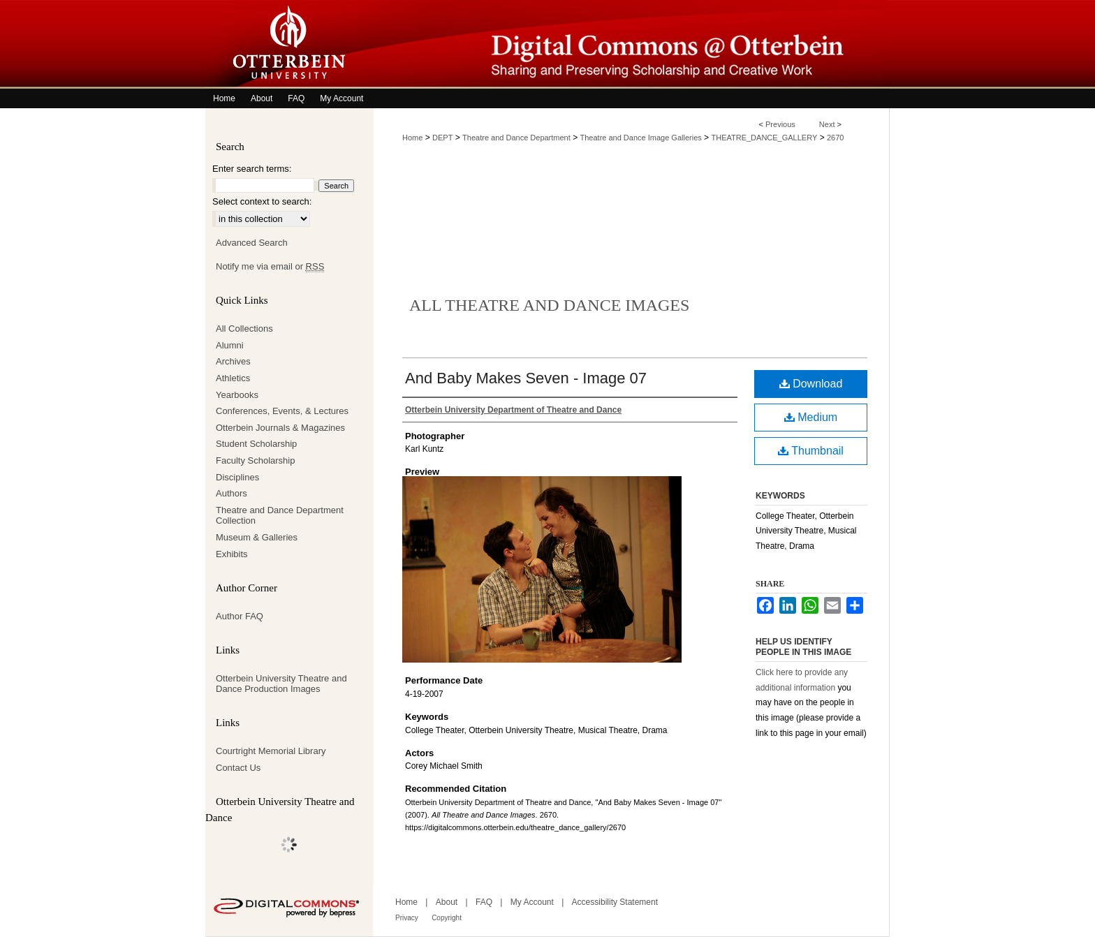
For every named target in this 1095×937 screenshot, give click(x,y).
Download (811, 384)
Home (412, 137)
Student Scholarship (256, 443)
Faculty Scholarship (255, 460)
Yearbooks (237, 395)
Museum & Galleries (256, 537)
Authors (231, 493)
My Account (532, 902)
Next (827, 124)
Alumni (230, 345)
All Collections (244, 328)
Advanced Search (252, 242)
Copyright (447, 918)
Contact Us (238, 767)
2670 (835, 137)
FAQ (484, 902)
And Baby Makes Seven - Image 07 (526, 378)
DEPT (442, 137)
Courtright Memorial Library (271, 751)
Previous (780, 124)
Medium (810, 417)
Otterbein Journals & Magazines (280, 427)
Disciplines (237, 477)
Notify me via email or (270, 266)
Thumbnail (811, 451)
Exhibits (232, 554)
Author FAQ (239, 616)
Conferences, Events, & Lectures (282, 411)
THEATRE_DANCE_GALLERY (764, 137)
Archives (233, 361)
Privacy (406, 918)
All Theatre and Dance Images (549, 305)
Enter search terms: (251, 168)
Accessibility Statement (615, 902)
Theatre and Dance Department (516, 137)
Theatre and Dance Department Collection (280, 515)
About (446, 902)
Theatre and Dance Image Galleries (641, 137)
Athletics (233, 378)
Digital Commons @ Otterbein (631, 44)
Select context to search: (261, 201)
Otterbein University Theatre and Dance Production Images (281, 684)
